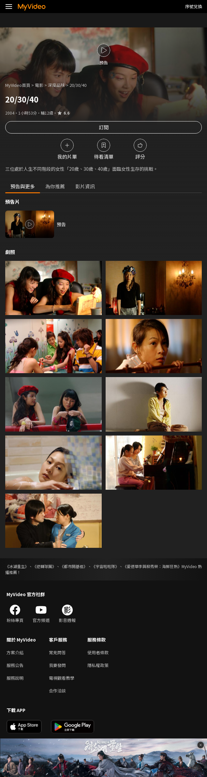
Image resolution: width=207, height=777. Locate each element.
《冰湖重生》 (17, 566)
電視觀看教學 (61, 678)
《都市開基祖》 (73, 566)
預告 (61, 224)
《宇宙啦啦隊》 (105, 566)
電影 (39, 85)
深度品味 (56, 85)
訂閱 (104, 127)
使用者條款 (98, 652)
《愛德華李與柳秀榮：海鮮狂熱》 (152, 566)
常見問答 (57, 652)
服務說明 (15, 678)
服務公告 (15, 665)
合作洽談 (57, 691)
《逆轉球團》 (44, 566)
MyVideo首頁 (17, 85)
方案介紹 (15, 652)
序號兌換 (193, 6)
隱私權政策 (98, 665)
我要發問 (57, 665)
